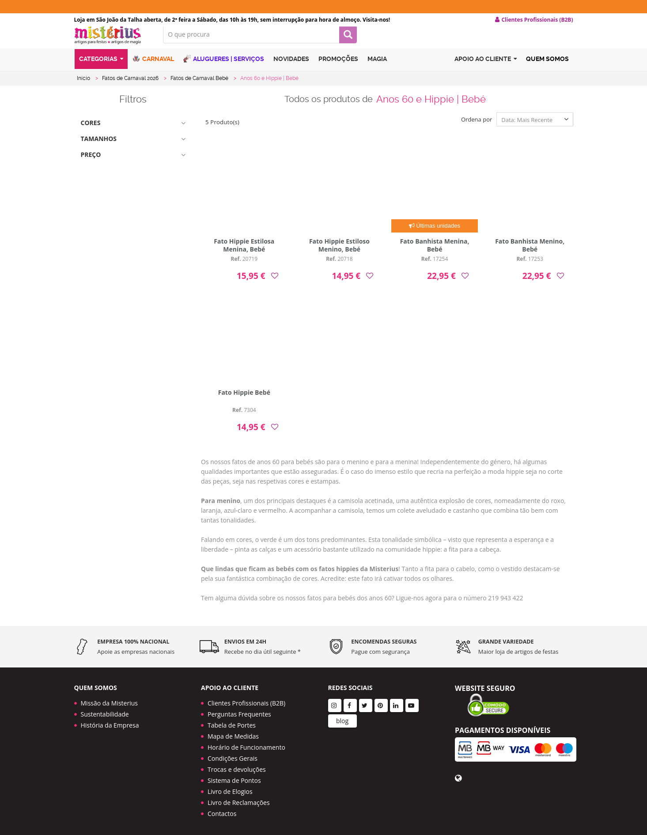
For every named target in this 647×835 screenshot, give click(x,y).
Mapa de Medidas (233, 733)
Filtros (133, 106)
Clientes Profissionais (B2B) (246, 700)
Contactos (222, 810)
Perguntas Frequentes (239, 711)
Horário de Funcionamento (246, 744)
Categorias (101, 67)
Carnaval (153, 67)
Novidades (291, 67)
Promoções (338, 67)
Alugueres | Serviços (223, 67)
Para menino (220, 507)
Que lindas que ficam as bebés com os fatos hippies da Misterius (299, 575)
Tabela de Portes (232, 722)
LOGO (112, 42)
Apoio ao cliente (485, 67)
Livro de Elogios (230, 788)
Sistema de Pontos (234, 777)
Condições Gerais (232, 755)
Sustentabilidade (105, 711)
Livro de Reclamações (239, 799)
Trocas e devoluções (237, 766)
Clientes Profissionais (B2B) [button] (534, 19)
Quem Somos (547, 67)
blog (342, 717)
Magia (377, 67)
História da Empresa (110, 722)
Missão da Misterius (109, 700)
